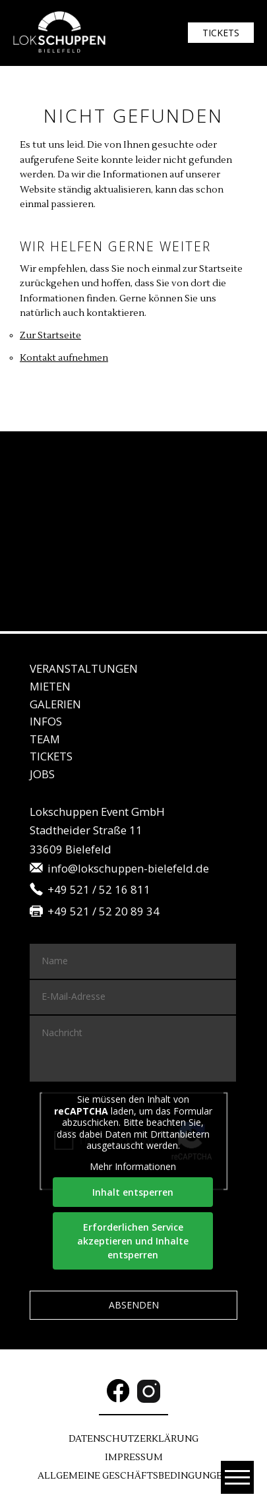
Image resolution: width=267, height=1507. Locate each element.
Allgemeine (133, 1476)
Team (45, 739)
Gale (55, 704)
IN (46, 721)
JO (42, 774)
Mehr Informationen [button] (133, 1167)
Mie (50, 686)
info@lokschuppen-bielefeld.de (128, 869)
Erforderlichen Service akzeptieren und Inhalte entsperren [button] (133, 1241)
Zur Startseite (50, 336)
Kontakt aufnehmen (64, 358)
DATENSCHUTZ (133, 1439)
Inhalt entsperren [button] (132, 1192)
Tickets (220, 32)
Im (134, 1457)
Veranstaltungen (84, 668)
